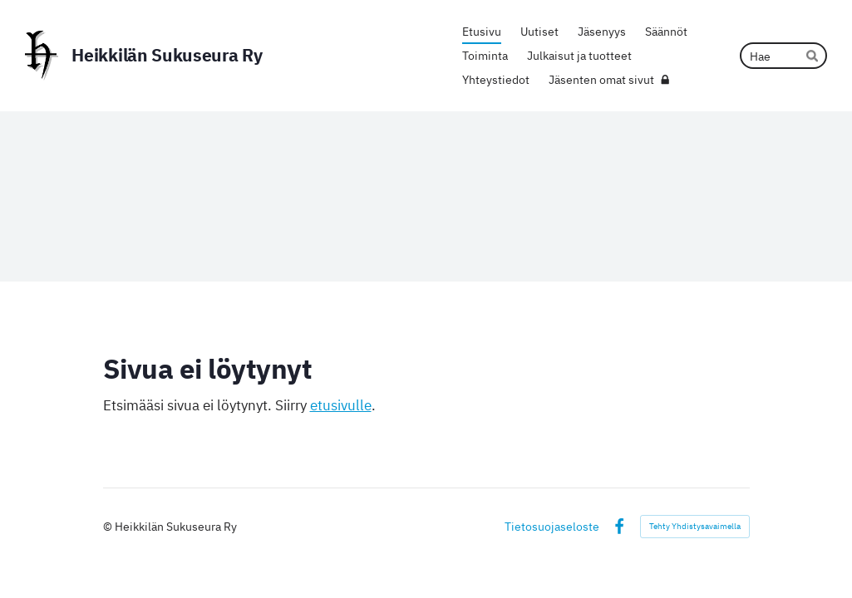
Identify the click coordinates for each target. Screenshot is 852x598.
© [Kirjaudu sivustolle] (109, 526)
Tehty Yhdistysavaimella (695, 526)
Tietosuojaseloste (552, 526)
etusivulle (341, 405)
